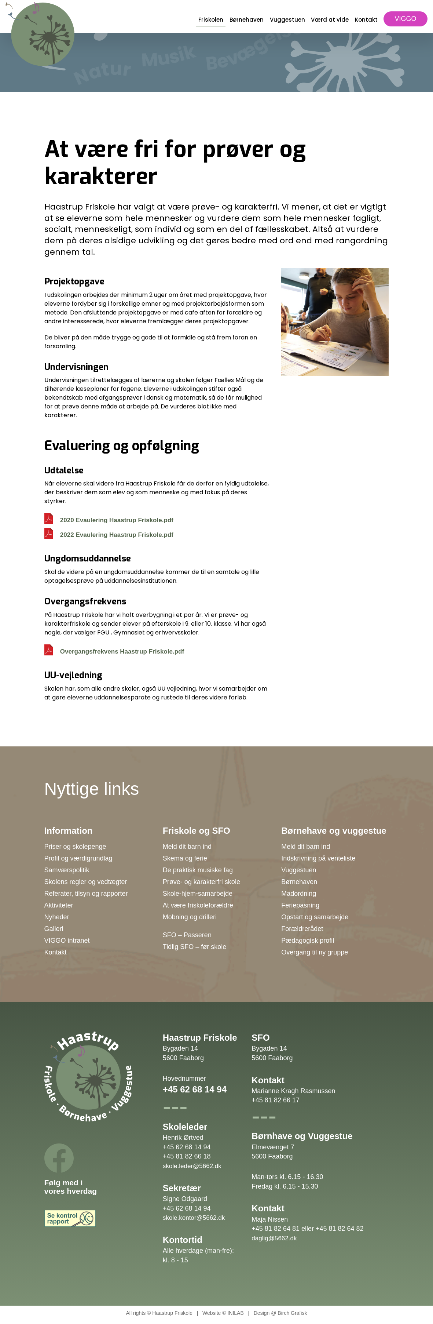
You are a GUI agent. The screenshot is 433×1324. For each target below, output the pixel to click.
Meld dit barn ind (187, 846)
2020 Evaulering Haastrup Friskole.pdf (116, 520)
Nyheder (56, 917)
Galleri (53, 928)
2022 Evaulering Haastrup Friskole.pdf (116, 534)
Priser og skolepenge (75, 846)
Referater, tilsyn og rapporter (86, 893)
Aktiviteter (58, 905)
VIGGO (405, 18)
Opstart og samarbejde (314, 917)
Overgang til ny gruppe (314, 952)
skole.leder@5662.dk (192, 1166)
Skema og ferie (185, 858)
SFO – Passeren (187, 935)
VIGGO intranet (67, 940)
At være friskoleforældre (198, 905)
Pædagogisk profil (307, 940)
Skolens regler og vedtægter (85, 881)
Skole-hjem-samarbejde (197, 893)
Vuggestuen (287, 19)
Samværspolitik (66, 870)
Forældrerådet (302, 928)
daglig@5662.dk (274, 1238)
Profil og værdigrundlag (78, 858)
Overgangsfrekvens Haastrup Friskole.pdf (122, 651)
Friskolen (210, 19)
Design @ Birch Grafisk (280, 1313)
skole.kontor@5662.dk (194, 1217)
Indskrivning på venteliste (318, 858)
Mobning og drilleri (190, 917)
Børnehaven (247, 19)
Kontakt (366, 19)
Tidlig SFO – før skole (194, 946)
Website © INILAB (223, 1313)
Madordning (298, 893)
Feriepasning (300, 905)
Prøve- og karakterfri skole (201, 881)
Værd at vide (330, 19)
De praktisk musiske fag (198, 870)
